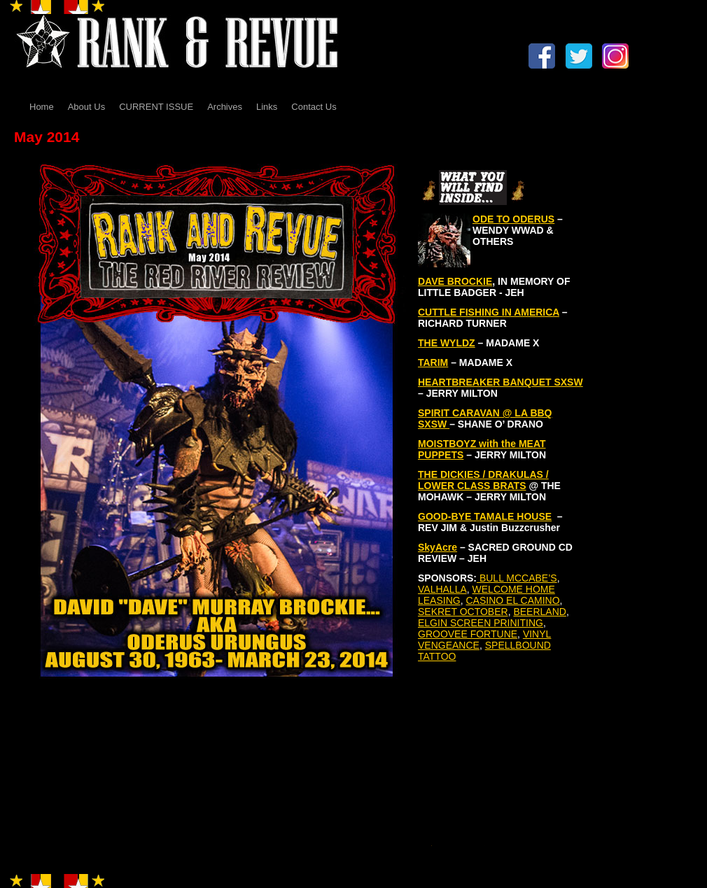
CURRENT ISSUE (156, 106)
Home (41, 106)
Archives (224, 106)
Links (266, 106)
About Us (86, 106)
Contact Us (313, 106)
